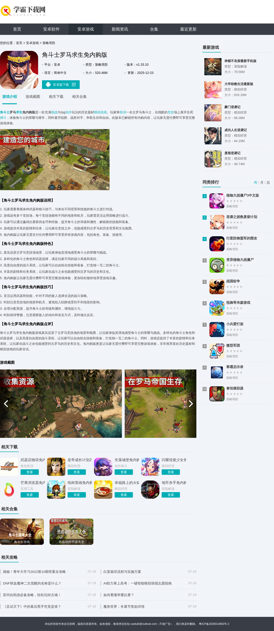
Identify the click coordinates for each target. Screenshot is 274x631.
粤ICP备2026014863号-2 (214, 624)
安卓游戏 (85, 29)
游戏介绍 (9, 97)
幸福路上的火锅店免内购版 (127, 483)
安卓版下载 (61, 84)
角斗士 (5, 112)
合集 (154, 29)
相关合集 (79, 97)
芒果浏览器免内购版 (33, 483)
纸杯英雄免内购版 (80, 483)
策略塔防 (48, 43)
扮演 (123, 112)
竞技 (171, 112)
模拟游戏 (100, 112)
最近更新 (188, 29)
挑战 (54, 112)
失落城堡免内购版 (127, 460)
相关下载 (56, 97)
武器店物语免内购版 (33, 460)
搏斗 (3, 117)
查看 (29, 472)
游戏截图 (33, 97)
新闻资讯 (120, 29)
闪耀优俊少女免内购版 (174, 460)
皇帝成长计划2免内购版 (80, 460)
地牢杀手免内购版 (174, 483)
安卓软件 (51, 29)
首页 (17, 29)
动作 (68, 112)
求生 (19, 112)
